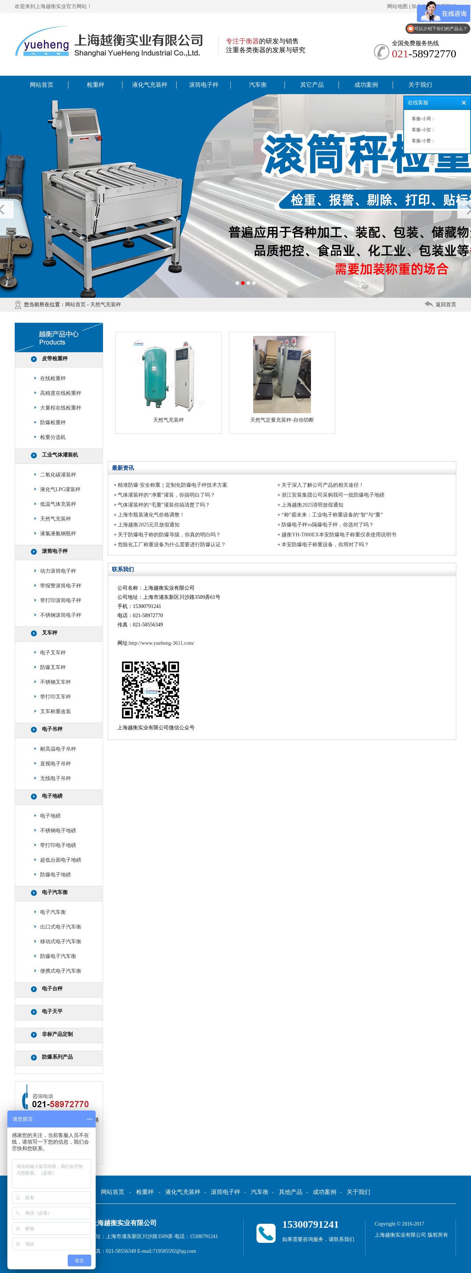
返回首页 (446, 304)
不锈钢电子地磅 (58, 830)
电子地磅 (52, 796)
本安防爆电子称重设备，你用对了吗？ (325, 544)
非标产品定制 (57, 1034)
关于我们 (420, 85)
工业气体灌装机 (60, 455)
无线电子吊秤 (55, 778)
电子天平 (52, 1011)
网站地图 (397, 6)
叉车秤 (49, 633)
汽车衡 (258, 85)
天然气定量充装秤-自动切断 (282, 420)
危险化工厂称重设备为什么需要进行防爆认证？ (172, 544)
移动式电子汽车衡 (60, 941)
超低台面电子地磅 (60, 860)
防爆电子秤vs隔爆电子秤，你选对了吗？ (327, 525)
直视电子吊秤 (55, 763)
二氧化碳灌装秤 (58, 475)
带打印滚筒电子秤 (60, 600)
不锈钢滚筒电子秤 (60, 615)
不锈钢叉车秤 (55, 682)
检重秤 (96, 85)
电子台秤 (52, 988)
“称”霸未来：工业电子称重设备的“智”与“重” (332, 515)
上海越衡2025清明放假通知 (312, 505)
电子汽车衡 (55, 892)
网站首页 (41, 85)
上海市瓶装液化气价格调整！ (151, 515)
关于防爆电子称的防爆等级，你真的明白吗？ (169, 534)
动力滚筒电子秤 (58, 571)
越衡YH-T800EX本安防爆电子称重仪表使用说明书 (338, 534)
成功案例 (366, 85)
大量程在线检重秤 (60, 408)
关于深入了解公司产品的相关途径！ (322, 485)
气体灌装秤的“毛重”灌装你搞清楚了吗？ (164, 505)
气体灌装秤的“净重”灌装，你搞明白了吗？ (166, 495)
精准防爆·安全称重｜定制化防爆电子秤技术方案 (172, 485)
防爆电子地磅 (55, 874)
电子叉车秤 (53, 652)
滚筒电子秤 (204, 85)
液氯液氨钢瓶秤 (58, 533)
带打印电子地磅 (58, 845)
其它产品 (312, 85)
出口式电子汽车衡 (60, 927)
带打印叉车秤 (55, 697)
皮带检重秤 (55, 358)
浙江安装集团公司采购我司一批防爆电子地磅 (333, 495)
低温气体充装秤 (58, 504)
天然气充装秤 (105, 304)
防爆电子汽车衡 (58, 956)
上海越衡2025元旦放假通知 (149, 525)
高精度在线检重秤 (60, 393)
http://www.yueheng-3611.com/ (161, 643)
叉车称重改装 (55, 711)
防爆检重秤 (53, 422)
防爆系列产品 (57, 1057)
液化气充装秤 (149, 85)
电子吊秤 (52, 729)
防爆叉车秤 (53, 667)
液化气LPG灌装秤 (60, 489)
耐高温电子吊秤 (58, 749)
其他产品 (290, 1192)
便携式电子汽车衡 (60, 971)
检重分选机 (53, 437)
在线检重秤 (53, 378)
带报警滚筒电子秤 (60, 586)
